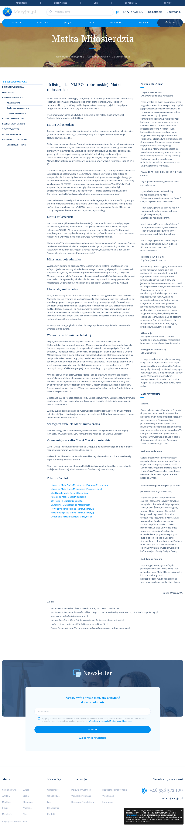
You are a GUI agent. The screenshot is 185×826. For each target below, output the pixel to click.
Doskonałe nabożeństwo (18, 108)
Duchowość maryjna (97, 57)
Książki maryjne (13, 103)
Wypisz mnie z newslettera (92, 738)
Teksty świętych (11, 129)
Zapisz (91, 730)
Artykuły (15, 23)
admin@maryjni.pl (172, 798)
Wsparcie (144, 23)
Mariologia (8, 92)
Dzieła (90, 23)
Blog (170, 22)
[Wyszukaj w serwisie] (79, 12)
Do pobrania (131, 3)
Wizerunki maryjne (11, 134)
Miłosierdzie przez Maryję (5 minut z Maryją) (73, 513)
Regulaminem (131, 815)
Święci (67, 23)
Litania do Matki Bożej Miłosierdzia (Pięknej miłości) (76, 489)
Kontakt (168, 3)
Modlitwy (42, 23)
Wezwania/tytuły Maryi (14, 140)
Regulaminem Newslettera (121, 721)
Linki (96, 3)
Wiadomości (21, 3)
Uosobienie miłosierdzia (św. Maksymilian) (72, 517)
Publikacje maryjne (12, 98)
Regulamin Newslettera (82, 802)
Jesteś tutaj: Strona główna (70, 57)
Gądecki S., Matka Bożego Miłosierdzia (70, 505)
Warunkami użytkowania (99, 721)
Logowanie (174, 11)
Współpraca (108, 796)
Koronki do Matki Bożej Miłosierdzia (68, 497)
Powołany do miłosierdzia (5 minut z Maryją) (73, 509)
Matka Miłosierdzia (121, 57)
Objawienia (116, 23)
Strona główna (9, 790)
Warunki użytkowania (81, 796)
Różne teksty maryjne (13, 124)
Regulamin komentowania (114, 790)
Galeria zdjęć (60, 3)
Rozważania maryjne (13, 119)
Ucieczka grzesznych (16, 145)
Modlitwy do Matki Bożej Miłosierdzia (69, 493)
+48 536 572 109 (166, 790)
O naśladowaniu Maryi (16, 113)
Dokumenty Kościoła (13, 87)
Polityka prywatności (81, 790)
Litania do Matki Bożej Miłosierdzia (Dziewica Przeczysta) (80, 485)
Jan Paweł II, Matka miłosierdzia (66, 501)
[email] (92, 711)
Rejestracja (155, 11)
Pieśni (5, 808)
